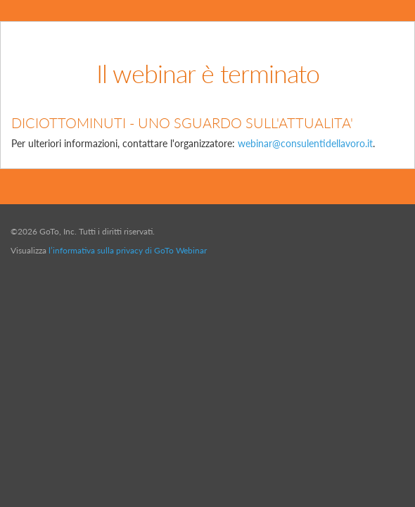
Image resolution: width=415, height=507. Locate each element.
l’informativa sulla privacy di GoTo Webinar (128, 250)
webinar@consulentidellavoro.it (305, 143)
